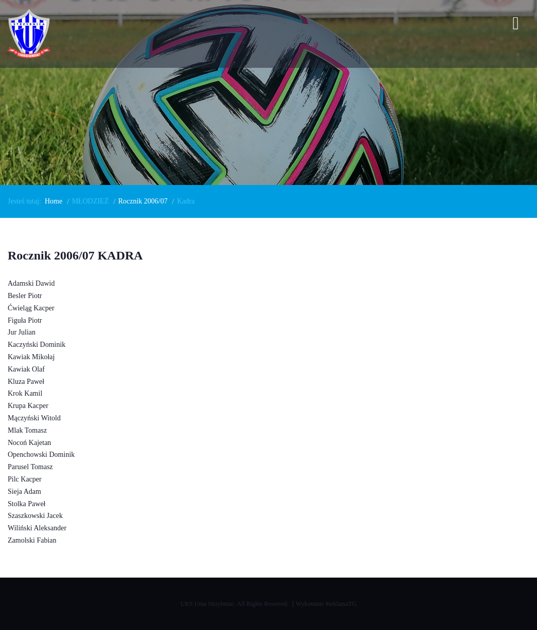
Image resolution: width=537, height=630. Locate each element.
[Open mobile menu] (516, 25)
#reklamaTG (341, 603)
